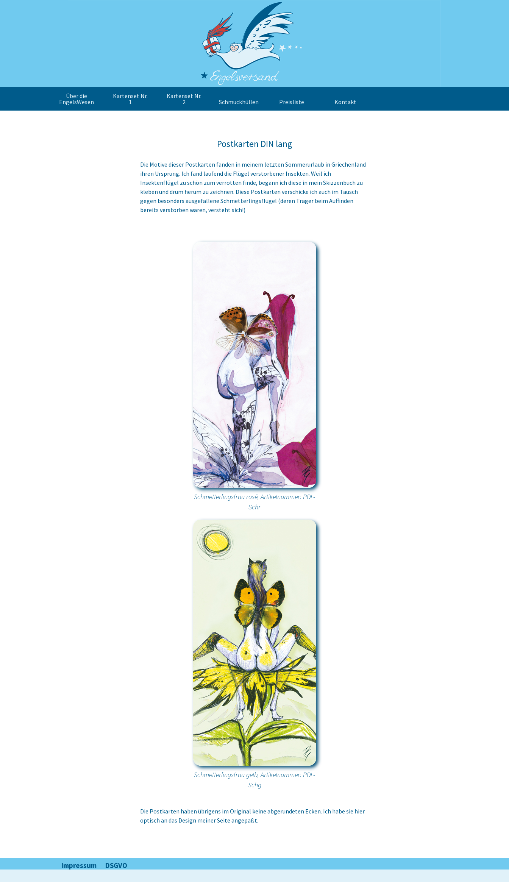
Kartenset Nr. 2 (184, 99)
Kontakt (345, 102)
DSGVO (116, 865)
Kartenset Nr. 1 (130, 99)
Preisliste (291, 102)
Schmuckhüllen (239, 102)
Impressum (79, 865)
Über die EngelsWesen (76, 99)
